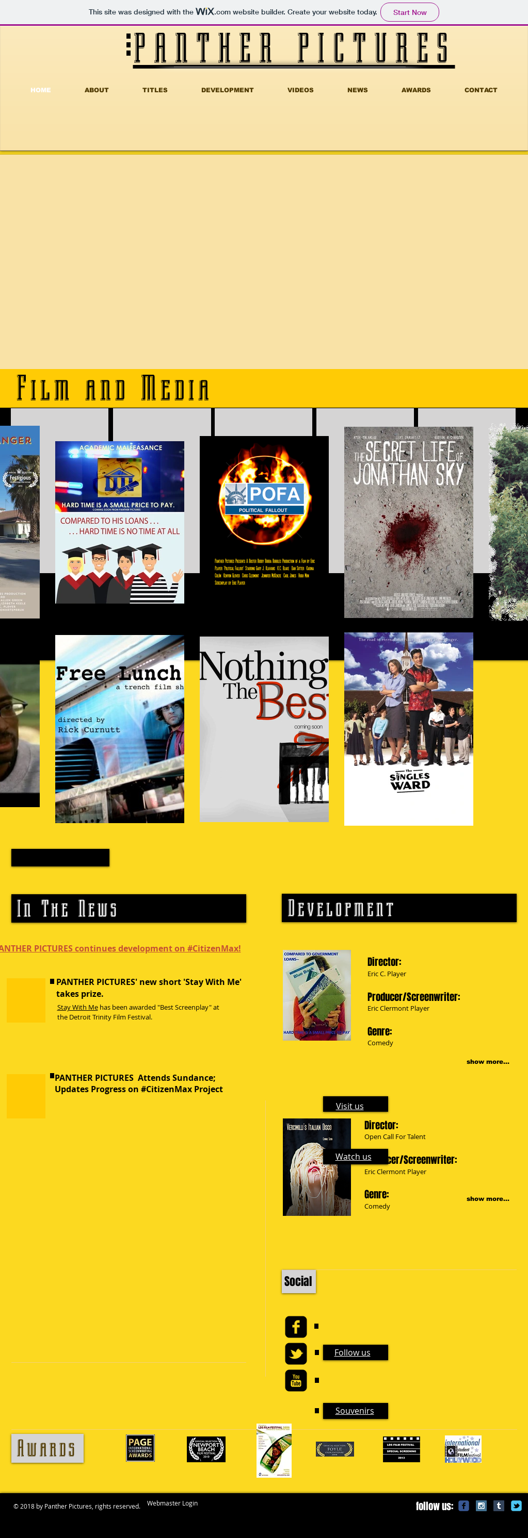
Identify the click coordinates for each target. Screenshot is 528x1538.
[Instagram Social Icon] (481, 1505)
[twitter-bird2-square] (296, 1354)
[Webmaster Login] (172, 1503)
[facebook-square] (296, 1327)
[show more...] (475, 1062)
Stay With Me (77, 1007)
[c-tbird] (516, 1505)
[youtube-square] (296, 1380)
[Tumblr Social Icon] (498, 1505)
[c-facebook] (463, 1505)
